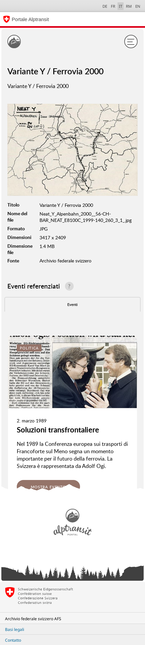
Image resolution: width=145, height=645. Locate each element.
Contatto (13, 640)
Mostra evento (48, 486)
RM (129, 6)
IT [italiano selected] (120, 6)
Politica (29, 347)
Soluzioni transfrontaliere (58, 429)
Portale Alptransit (30, 19)
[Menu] (131, 41)
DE (104, 6)
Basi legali (14, 629)
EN (137, 6)
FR (113, 6)
